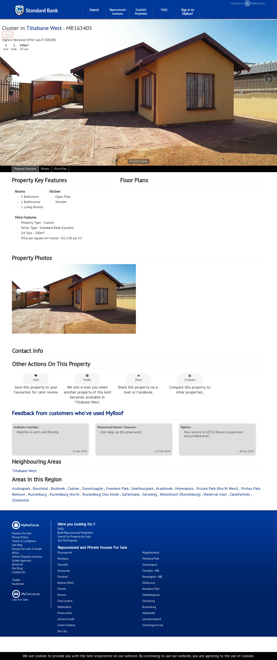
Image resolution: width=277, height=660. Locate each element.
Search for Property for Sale (74, 536)
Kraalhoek (164, 488)
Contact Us (18, 572)
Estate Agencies (21, 560)
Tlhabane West (44, 28)
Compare (189, 378)
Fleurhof (63, 577)
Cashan (73, 488)
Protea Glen (65, 613)
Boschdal (40, 488)
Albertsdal (148, 613)
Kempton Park (150, 589)
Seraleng (149, 494)
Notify (87, 378)
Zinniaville (20, 500)
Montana (63, 558)
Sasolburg (148, 601)
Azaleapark (21, 488)
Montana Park (150, 558)
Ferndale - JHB (150, 571)
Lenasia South (66, 619)
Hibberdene (64, 607)
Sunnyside (64, 571)
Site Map (17, 545)
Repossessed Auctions (118, 12)
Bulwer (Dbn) (66, 583)
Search (94, 10)
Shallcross (148, 583)
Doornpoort (65, 552)
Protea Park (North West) (217, 488)
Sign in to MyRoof (187, 12)
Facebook (18, 584)
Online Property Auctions (27, 556)
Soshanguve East (152, 625)
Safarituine (131, 494)
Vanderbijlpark (150, 595)
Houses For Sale (22, 533)
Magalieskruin (150, 552)
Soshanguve (149, 564)
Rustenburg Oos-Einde (100, 494)
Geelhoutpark (142, 488)
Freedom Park (117, 488)
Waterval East (215, 494)
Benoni (62, 595)
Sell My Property (67, 540)
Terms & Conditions (24, 541)
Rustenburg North (64, 494)
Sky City (62, 631)
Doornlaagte (92, 488)
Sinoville (63, 564)
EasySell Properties (141, 12)
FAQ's (164, 10)
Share (138, 378)
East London (65, 601)
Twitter (16, 580)
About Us (17, 564)
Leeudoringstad (151, 619)
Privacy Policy (20, 537)
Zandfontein (240, 494)
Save (36, 378)
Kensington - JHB (152, 577)
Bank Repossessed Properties (75, 533)
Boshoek (58, 488)
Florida (62, 589)
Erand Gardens (66, 625)
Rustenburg (37, 494)
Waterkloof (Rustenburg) (180, 494)
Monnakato (184, 488)
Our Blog (17, 568)
